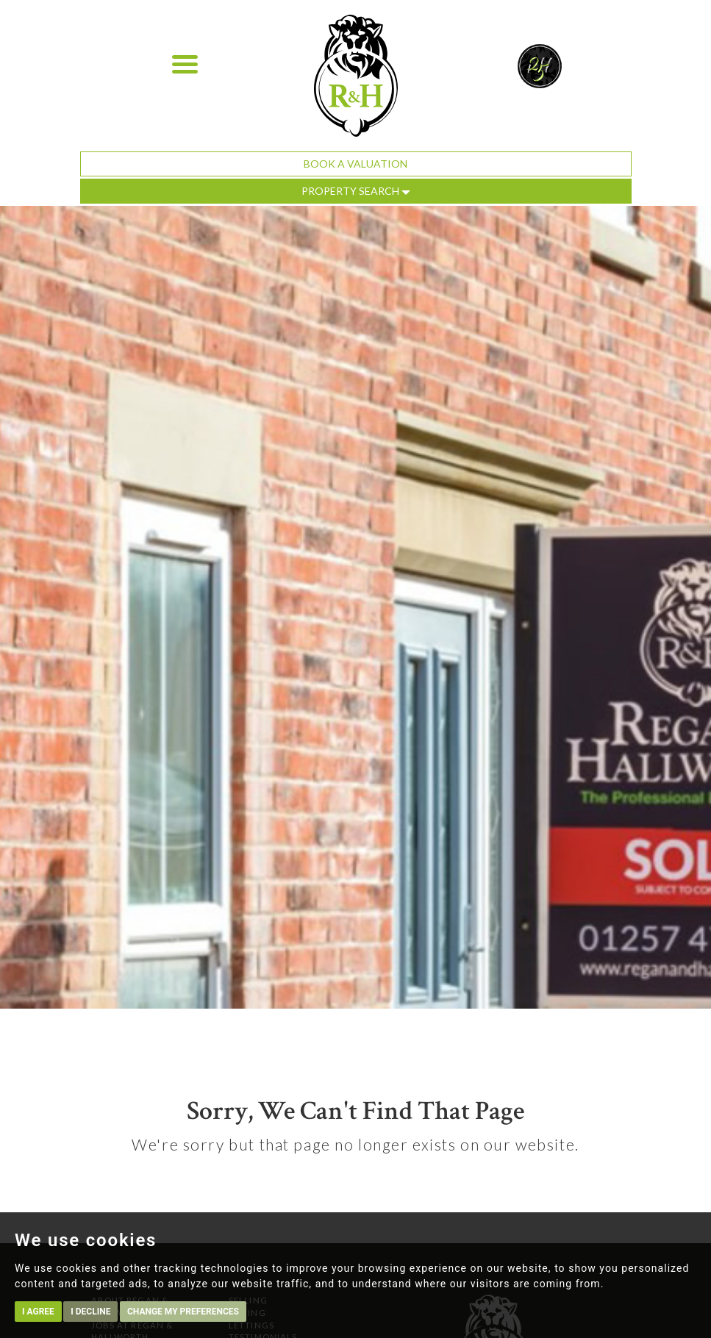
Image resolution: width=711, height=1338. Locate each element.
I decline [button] (90, 1311)
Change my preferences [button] (183, 1311)
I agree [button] (38, 1311)
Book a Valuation (355, 163)
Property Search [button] (355, 191)
